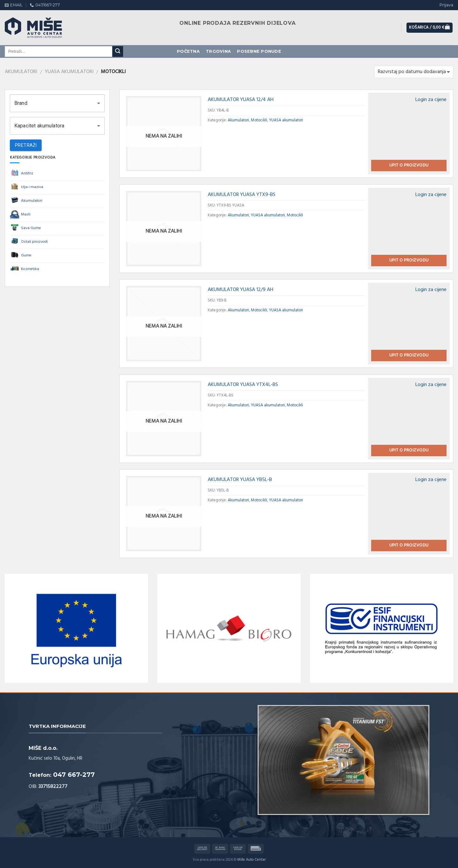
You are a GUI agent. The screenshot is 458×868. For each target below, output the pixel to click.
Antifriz (21, 174)
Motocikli (259, 120)
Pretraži (26, 145)
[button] (57, 103)
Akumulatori (21, 72)
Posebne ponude (259, 51)
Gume (20, 256)
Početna (188, 51)
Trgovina (218, 51)
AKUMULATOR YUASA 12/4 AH (241, 100)
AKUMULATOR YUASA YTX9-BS (241, 195)
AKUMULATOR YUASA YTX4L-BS (243, 385)
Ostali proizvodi (29, 242)
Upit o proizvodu (409, 165)
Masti (20, 215)
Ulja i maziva (26, 187)
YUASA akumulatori (69, 72)
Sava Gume (25, 228)
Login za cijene (431, 100)
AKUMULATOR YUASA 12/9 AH (240, 290)
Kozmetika (24, 269)
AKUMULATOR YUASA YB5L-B (240, 480)
